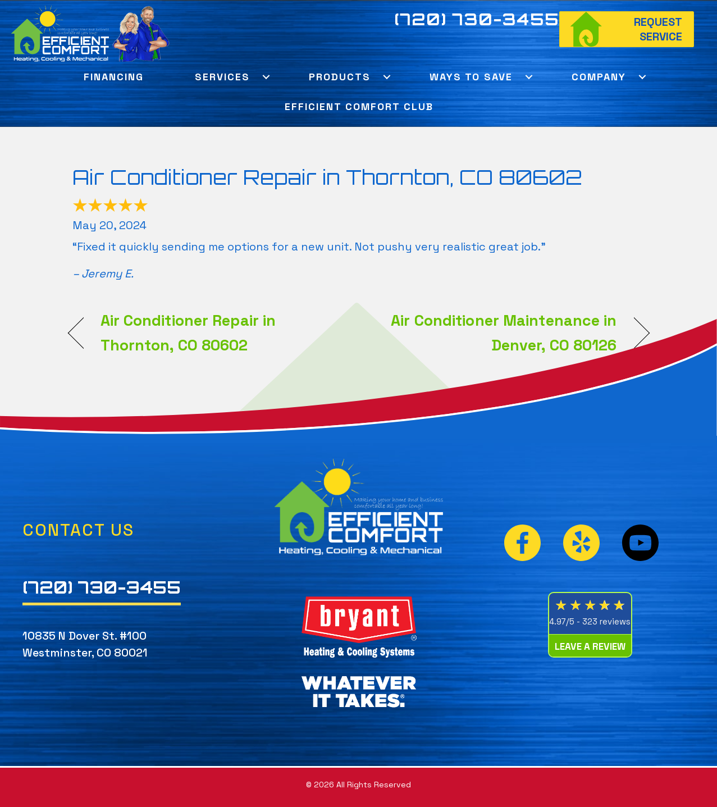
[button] (266, 77)
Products (340, 76)
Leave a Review (590, 646)
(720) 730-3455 (476, 19)
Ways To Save (471, 76)
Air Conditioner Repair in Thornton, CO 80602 (327, 177)
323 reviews (606, 621)
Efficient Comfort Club (359, 106)
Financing (114, 76)
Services (222, 76)
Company (599, 76)
